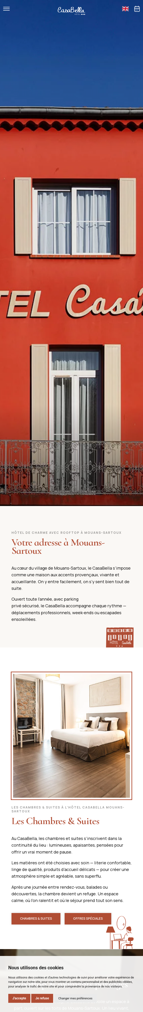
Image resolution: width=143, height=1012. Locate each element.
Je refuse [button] (42, 998)
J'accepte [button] (19, 998)
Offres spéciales (88, 918)
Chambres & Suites (36, 918)
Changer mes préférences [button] (75, 998)
